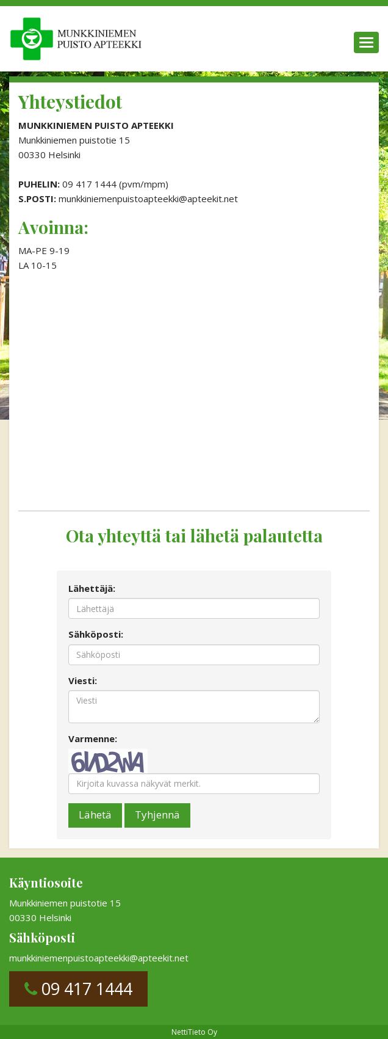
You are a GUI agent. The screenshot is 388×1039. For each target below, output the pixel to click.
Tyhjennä (157, 815)
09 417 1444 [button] (78, 988)
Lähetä (95, 815)
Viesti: (82, 680)
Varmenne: (92, 738)
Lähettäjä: (91, 588)
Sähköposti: (95, 634)
